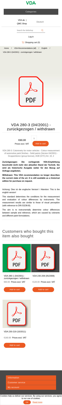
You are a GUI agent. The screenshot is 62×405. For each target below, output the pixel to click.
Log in (31, 37)
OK (27, 402)
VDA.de (21, 20)
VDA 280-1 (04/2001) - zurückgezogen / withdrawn (16, 277)
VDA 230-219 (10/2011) (15, 331)
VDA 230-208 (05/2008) (43, 276)
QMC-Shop (22, 24)
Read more (37, 402)
